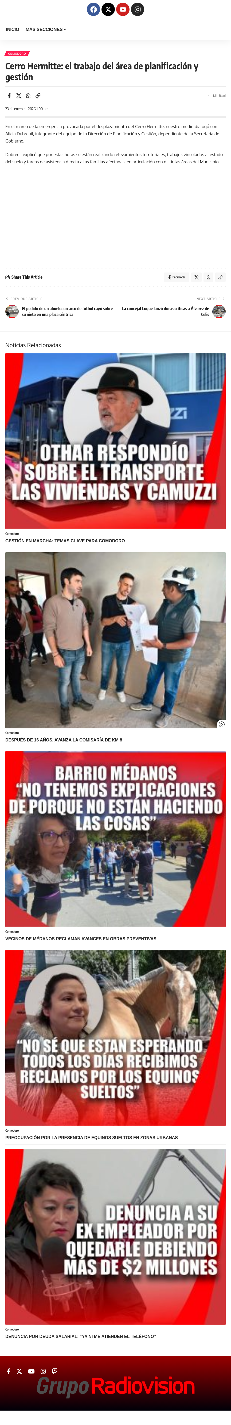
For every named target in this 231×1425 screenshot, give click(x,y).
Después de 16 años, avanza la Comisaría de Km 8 (63, 742)
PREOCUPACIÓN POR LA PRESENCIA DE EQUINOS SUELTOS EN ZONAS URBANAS (91, 1141)
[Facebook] (8, 1375)
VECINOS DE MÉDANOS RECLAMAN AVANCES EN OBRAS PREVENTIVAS (80, 942)
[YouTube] (31, 1375)
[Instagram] (43, 1375)
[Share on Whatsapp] (28, 96)
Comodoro (17, 54)
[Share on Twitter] (18, 96)
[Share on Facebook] (9, 96)
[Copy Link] (38, 96)
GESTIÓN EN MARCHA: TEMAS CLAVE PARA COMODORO (65, 543)
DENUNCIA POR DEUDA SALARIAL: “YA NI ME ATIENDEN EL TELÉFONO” (80, 1340)
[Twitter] (19, 1375)
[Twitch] (54, 1375)
